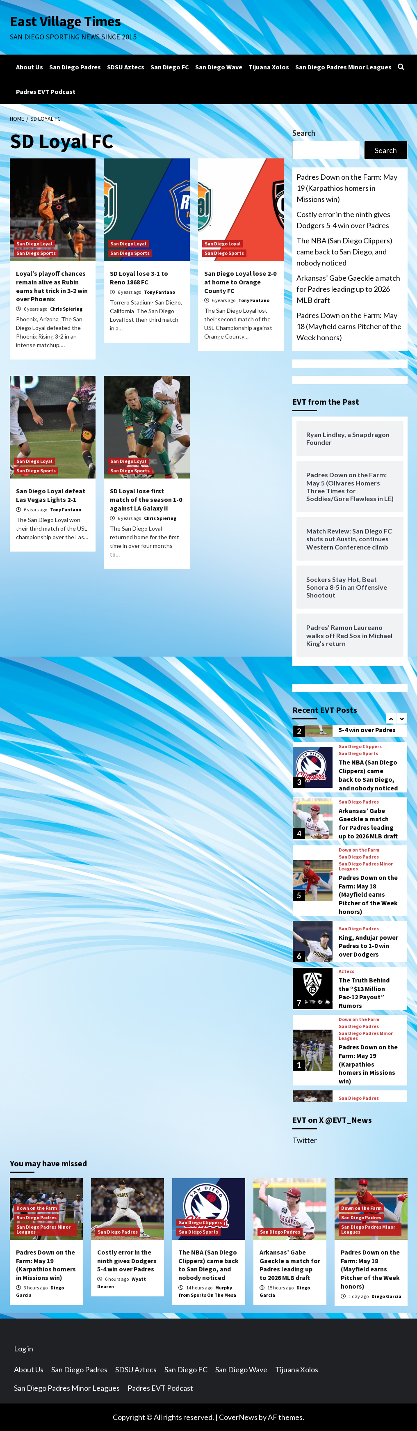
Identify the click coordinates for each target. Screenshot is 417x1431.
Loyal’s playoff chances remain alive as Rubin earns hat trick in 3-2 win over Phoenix (52, 286)
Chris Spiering (66, 309)
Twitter (304, 1140)
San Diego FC (169, 67)
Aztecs (346, 971)
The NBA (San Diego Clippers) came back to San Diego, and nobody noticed (344, 251)
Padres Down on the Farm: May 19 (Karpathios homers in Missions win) (346, 188)
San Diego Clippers (360, 746)
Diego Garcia (386, 1296)
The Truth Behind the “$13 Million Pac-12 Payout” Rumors (364, 993)
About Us (29, 67)
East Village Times (65, 21)
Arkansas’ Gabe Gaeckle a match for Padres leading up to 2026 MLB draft (348, 289)
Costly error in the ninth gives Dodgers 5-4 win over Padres (343, 220)
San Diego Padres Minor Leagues (343, 67)
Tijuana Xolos (268, 67)
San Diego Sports (36, 253)
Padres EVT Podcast (45, 91)
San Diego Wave (218, 67)
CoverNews (238, 1417)
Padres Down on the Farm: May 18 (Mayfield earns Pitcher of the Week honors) (348, 326)
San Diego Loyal (34, 243)
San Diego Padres (75, 67)
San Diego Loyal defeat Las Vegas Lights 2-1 (50, 495)
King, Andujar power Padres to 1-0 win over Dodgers (368, 946)
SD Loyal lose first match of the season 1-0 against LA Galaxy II (146, 499)
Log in (23, 1348)
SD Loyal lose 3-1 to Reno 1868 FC (139, 277)
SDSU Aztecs (125, 67)
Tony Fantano (159, 292)
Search (303, 132)
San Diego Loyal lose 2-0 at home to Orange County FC (240, 282)
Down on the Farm (359, 849)
